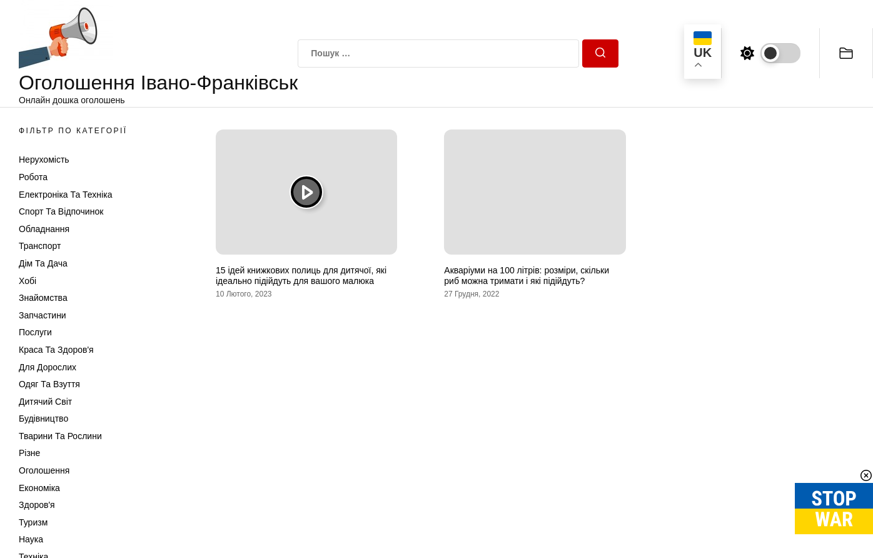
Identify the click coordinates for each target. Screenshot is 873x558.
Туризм (33, 522)
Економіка (39, 488)
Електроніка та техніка (65, 195)
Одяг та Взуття (49, 384)
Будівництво (43, 418)
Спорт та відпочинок (61, 211)
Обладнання (44, 229)
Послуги (35, 332)
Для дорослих (47, 367)
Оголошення (44, 470)
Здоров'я (37, 505)
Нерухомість (44, 160)
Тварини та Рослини (60, 436)
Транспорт (40, 246)
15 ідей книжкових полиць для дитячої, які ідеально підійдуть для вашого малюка (301, 275)
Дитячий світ (45, 402)
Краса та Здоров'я (56, 350)
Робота (33, 177)
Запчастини (42, 315)
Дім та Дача (43, 263)
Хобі (27, 281)
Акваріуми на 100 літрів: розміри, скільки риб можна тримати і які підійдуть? (526, 275)
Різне (29, 453)
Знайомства (43, 298)
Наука (31, 539)
